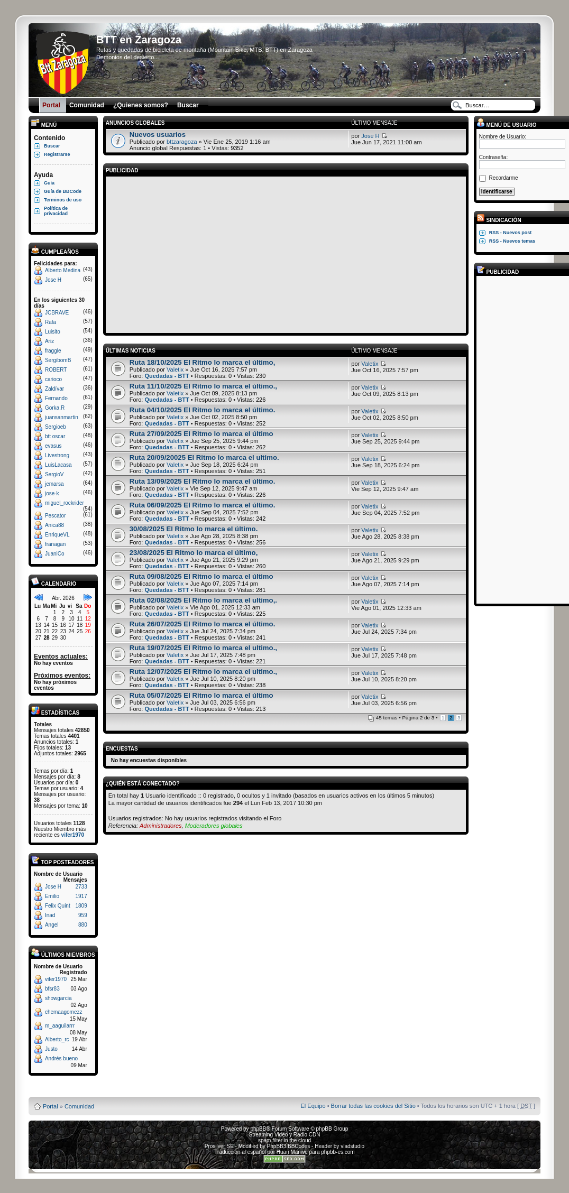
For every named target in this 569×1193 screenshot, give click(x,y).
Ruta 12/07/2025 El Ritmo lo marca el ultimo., (203, 672)
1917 (81, 896)
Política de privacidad (56, 211)
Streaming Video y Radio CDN (284, 1134)
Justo (51, 1049)
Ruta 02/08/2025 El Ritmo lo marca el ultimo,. (203, 600)
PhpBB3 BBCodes (288, 1146)
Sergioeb (55, 427)
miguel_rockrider (64, 503)
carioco (53, 379)
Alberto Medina (62, 270)
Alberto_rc (57, 1039)
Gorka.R (55, 408)
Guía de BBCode (62, 191)
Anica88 (54, 525)
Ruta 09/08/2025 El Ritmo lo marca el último (201, 576)
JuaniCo (55, 554)
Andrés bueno (61, 1058)
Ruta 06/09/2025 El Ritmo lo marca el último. (203, 505)
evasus (53, 446)
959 (82, 915)
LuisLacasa (58, 465)
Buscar (52, 146)
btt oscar (55, 436)
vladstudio (352, 1146)
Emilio (52, 896)
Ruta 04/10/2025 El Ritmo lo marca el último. (203, 410)
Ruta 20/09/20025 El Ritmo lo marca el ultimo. (204, 457)
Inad (50, 915)
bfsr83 (52, 989)
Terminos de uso (62, 199)
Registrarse (57, 154)
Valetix (175, 369)
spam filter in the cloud (284, 1140)
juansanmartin (61, 417)
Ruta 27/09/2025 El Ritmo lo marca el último (201, 434)
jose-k (52, 493)
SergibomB (58, 360)
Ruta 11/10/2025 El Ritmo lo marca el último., (203, 386)
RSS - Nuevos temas (512, 241)
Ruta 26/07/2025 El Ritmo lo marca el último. (203, 624)
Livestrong (57, 455)
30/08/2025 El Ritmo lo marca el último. (194, 529)
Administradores (160, 825)
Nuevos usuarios (158, 134)
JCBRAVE (57, 313)
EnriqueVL (57, 535)
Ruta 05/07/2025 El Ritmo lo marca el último (201, 695)
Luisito (52, 332)
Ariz (49, 341)
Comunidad (79, 1106)
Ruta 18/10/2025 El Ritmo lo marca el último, (203, 362)
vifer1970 (72, 835)
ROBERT (56, 370)
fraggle (53, 351)
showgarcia (58, 998)
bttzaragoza (182, 141)
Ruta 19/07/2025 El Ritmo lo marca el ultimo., (203, 648)
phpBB (258, 1129)
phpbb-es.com (337, 1152)
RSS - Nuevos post (510, 232)
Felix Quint (57, 906)
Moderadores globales (214, 825)
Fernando (56, 398)
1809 (81, 906)
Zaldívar (54, 389)
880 (82, 925)
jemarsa (54, 484)
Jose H (53, 280)
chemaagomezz (63, 1012)
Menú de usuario (506, 125)
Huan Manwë (292, 1152)
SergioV (54, 474)
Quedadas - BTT (166, 376)
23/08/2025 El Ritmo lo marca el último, (194, 553)
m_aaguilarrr (60, 1026)
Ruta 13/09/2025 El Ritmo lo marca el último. (203, 481)
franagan (55, 544)
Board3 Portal (264, 1089)
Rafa (50, 322)
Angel (52, 925)
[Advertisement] (286, 253)
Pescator (55, 516)
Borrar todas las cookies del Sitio (373, 1106)
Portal (50, 1106)
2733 (81, 887)
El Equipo (313, 1106)
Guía (49, 183)
